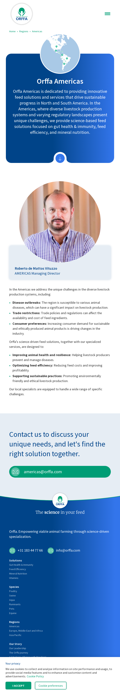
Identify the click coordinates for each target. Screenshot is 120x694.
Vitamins (13, 578)
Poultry (13, 591)
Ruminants (15, 604)
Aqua (12, 600)
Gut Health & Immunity (21, 564)
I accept (18, 685)
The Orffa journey (18, 652)
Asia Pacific (15, 635)
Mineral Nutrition (18, 573)
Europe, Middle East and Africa (26, 630)
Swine (12, 595)
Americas (37, 31)
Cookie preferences (51, 685)
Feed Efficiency (17, 569)
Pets (11, 608)
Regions (23, 31)
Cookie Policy (35, 676)
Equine (13, 613)
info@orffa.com (64, 551)
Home (12, 31)
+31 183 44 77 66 (26, 551)
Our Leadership (17, 648)
